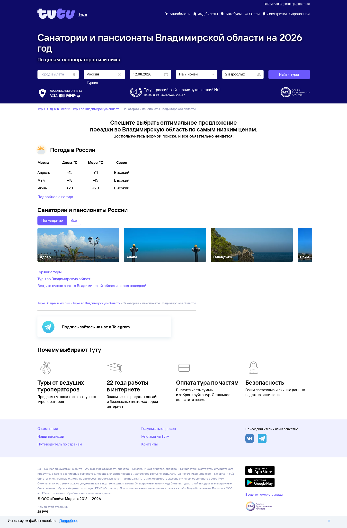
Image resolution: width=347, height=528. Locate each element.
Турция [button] (92, 83)
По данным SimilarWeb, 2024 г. (164, 95)
